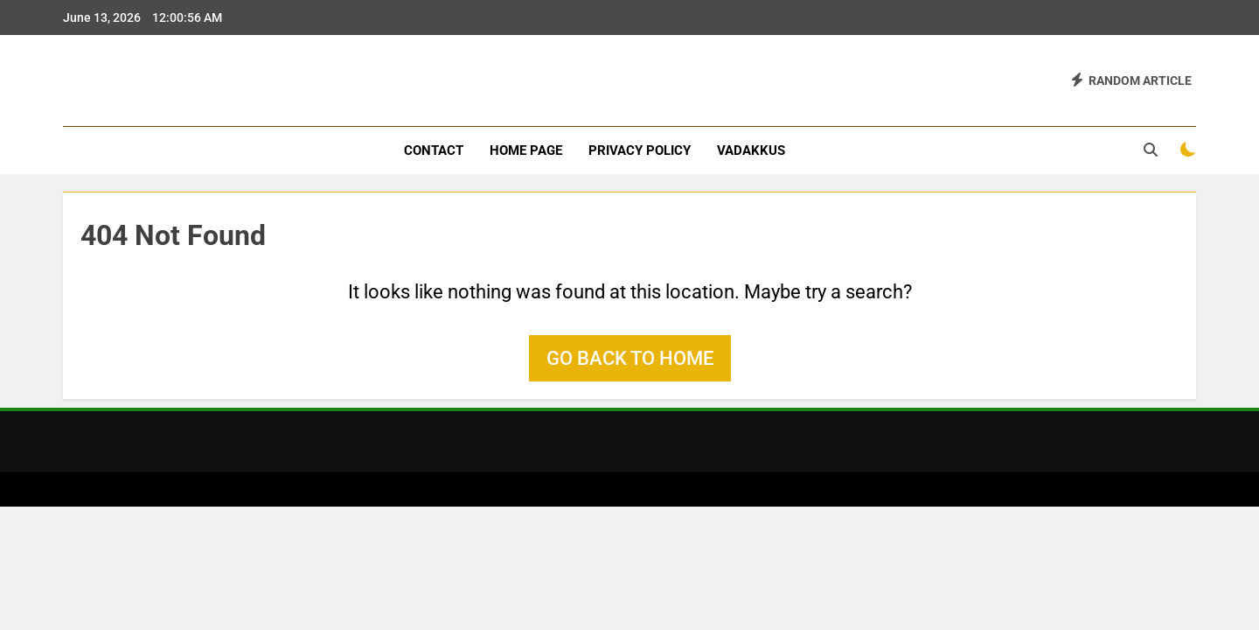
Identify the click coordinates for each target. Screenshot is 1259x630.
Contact (433, 150)
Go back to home (629, 358)
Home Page (526, 150)
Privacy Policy (639, 150)
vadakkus (751, 150)
